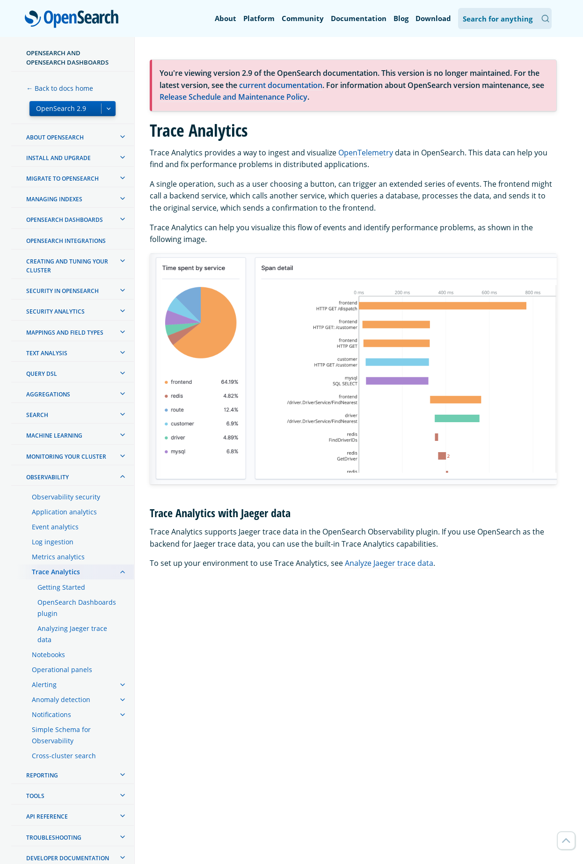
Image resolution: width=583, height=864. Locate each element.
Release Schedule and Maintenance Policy (233, 97)
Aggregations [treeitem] (48, 394)
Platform (259, 18)
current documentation (280, 85)
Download (433, 18)
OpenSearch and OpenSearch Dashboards (67, 57)
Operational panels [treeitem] (62, 669)
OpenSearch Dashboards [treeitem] (64, 220)
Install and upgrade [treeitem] (58, 158)
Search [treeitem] (37, 415)
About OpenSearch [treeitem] (55, 137)
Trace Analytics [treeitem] (56, 571)
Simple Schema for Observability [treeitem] (61, 735)
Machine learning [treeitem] (54, 435)
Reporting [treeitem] (42, 775)
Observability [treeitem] (47, 477)
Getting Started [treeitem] (61, 587)
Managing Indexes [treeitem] (54, 199)
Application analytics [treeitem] (64, 511)
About (225, 18)
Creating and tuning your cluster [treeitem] (67, 265)
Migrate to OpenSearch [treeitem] (62, 179)
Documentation (358, 18)
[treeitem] (122, 136)
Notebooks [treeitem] (48, 654)
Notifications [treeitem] (51, 714)
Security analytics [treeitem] (55, 311)
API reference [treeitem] (47, 816)
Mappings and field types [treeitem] (64, 333)
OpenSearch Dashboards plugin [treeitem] (76, 608)
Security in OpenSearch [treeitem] (62, 291)
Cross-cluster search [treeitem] (64, 755)
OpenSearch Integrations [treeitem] (66, 241)
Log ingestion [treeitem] (52, 541)
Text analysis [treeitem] (46, 353)
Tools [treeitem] (35, 796)
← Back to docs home (59, 88)
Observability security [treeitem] (66, 496)
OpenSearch (74, 19)
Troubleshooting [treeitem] (53, 838)
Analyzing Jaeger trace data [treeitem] (72, 634)
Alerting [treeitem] (44, 684)
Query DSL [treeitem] (41, 374)
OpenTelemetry (365, 152)
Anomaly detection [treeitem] (61, 699)
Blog (401, 18)
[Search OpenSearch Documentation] (505, 18)
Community (303, 18)
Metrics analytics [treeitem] (58, 556)
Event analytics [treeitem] (55, 526)
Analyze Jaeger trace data (389, 563)
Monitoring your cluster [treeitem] (66, 457)
